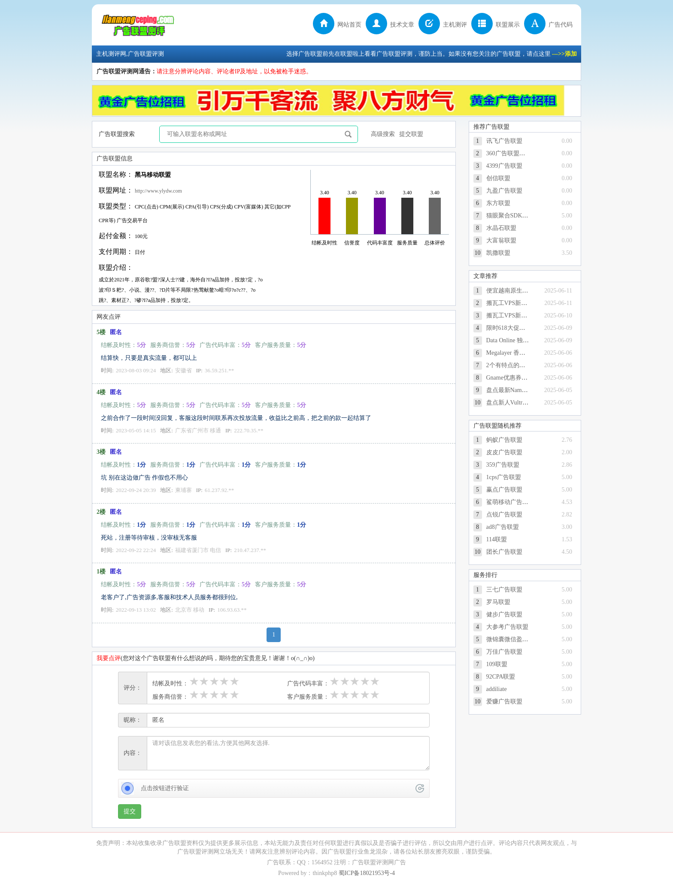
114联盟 (496, 539)
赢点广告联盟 (504, 489)
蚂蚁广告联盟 (504, 440)
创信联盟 (498, 178)
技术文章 (390, 24)
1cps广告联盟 (503, 477)
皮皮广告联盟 (504, 452)
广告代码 (548, 24)
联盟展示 (495, 24)
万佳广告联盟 (504, 652)
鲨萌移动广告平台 (510, 502)
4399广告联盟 (504, 166)
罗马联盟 (498, 602)
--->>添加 (564, 54)
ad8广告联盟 (502, 527)
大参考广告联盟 (507, 627)
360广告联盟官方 (508, 153)
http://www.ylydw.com (158, 191)
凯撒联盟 (498, 253)
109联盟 (496, 664)
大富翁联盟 (501, 240)
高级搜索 (383, 134)
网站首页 (337, 24)
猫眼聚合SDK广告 (510, 215)
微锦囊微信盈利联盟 (513, 639)
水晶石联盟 (501, 228)
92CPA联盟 (500, 676)
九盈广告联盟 (504, 190)
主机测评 (442, 24)
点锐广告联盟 (504, 514)
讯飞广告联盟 (504, 141)
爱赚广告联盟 (504, 701)
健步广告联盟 (504, 614)
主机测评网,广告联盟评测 (139, 25)
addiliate (496, 689)
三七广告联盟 (504, 589)
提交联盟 (411, 134)
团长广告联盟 (504, 552)
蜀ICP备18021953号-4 (367, 873)
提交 (130, 811)
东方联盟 (498, 203)
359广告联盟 (502, 465)
